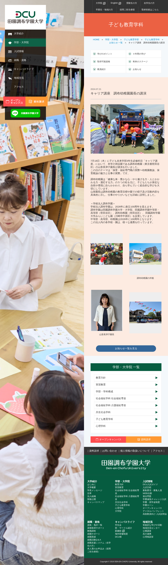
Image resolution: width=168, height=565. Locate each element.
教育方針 (101, 377)
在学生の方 (149, 3)
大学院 (99, 3)
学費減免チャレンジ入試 (154, 499)
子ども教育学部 (131, 39)
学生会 (118, 525)
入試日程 (147, 487)
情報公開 (91, 499)
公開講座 (147, 531)
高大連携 (147, 534)
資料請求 (94, 450)
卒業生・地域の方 (104, 9)
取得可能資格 (103, 61)
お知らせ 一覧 (116, 42)
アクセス (19, 86)
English (114, 3)
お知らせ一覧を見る (126, 348)
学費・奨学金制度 (151, 502)
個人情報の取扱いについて (135, 450)
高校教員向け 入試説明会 (155, 514)
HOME (96, 39)
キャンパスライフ (24, 69)
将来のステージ (140, 61)
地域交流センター (151, 528)
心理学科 (101, 426)
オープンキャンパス (152, 508)
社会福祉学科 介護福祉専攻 (111, 405)
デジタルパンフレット (153, 511)
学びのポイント (104, 54)
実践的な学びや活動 (152, 525)
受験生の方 (131, 3)
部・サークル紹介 (123, 528)
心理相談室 (148, 537)
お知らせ (137, 69)
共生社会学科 (103, 412)
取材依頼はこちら (150, 9)
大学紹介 (19, 33)
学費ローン (148, 505)
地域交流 (19, 77)
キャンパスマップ (95, 502)
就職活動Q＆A (94, 540)
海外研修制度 (121, 534)
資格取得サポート (95, 528)
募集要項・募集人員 (152, 490)
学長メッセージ (94, 490)
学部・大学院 (21, 42)
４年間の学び (139, 54)
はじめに (91, 484)
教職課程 (91, 531)
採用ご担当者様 (127, 9)
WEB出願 (147, 493)
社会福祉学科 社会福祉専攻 (111, 398)
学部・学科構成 (104, 391)
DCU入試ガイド (150, 484)
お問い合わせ (109, 450)
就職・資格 (20, 60)
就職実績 (91, 537)
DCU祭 (118, 537)
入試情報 (19, 51)
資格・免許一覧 (94, 525)
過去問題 (147, 496)
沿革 (89, 493)
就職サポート (93, 534)
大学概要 (91, 487)
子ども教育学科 (152, 39)
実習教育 (101, 384)
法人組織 (91, 496)
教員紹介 (101, 69)
